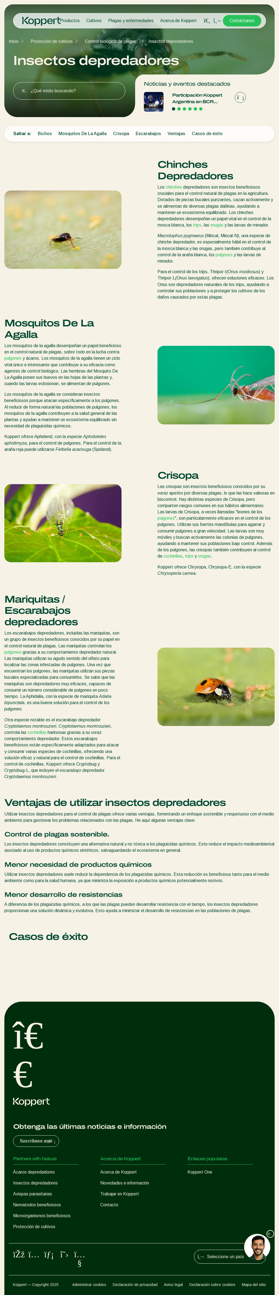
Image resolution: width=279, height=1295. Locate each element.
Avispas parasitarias (32, 1194)
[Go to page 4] (190, 109)
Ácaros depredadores (34, 1172)
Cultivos (94, 20)
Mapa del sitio (254, 1284)
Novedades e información (124, 1183)
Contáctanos (242, 20)
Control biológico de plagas (111, 41)
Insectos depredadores (170, 41)
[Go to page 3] (184, 109)
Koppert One (199, 1172)
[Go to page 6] (200, 109)
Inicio (14, 41)
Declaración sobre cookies (212, 1284)
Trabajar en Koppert (119, 1194)
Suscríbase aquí (38, 1141)
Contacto (109, 1204)
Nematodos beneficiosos (37, 1204)
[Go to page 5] (195, 109)
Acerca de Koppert (178, 20)
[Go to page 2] (179, 109)
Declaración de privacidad (135, 1284)
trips (197, 225)
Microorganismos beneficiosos (42, 1215)
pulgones (224, 254)
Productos (70, 20)
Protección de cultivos (52, 41)
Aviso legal (173, 1284)
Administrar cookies (89, 1284)
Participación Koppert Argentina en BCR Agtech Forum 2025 (197, 99)
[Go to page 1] (173, 109)
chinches (174, 187)
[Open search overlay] (207, 20)
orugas (216, 225)
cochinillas (173, 556)
